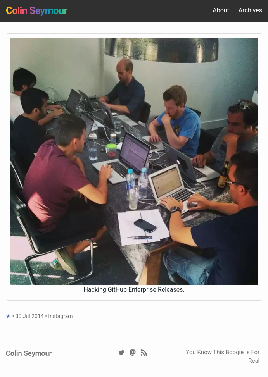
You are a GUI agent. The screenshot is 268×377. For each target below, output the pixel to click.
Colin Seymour (36, 10)
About (221, 10)
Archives (250, 10)
